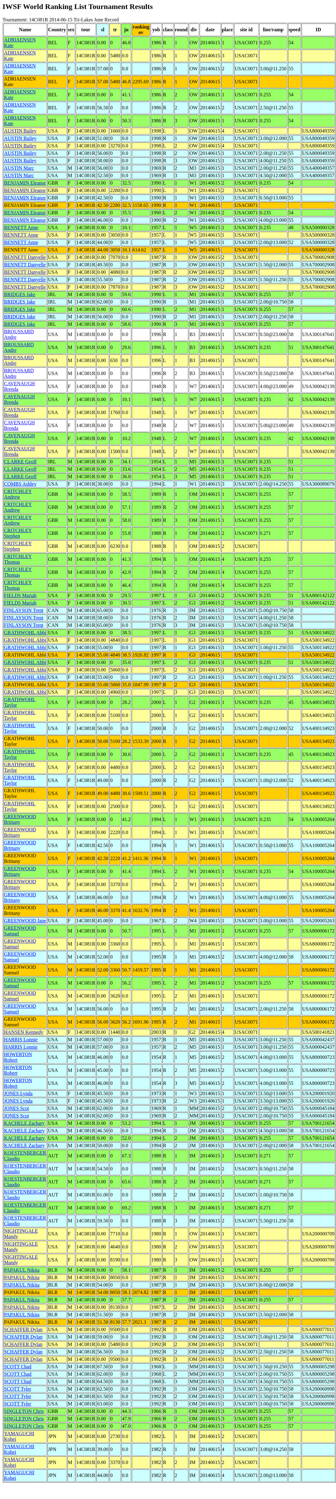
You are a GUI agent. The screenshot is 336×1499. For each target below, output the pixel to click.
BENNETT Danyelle (25, 257)
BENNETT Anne (21, 227)
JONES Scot (16, 1108)
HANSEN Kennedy (23, 1032)
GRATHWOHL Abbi (25, 632)
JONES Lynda (18, 1093)
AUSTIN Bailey (20, 130)
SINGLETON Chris (24, 1411)
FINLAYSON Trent (23, 610)
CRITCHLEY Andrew (18, 494)
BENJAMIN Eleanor (25, 183)
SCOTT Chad (17, 1366)
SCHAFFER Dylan (23, 1329)
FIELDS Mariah (20, 595)
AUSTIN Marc (19, 168)
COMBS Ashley (20, 484)
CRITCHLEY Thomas (18, 559)
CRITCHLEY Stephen (18, 533)
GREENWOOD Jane (25, 920)
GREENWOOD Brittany (20, 819)
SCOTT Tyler (17, 1389)
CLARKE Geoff (20, 461)
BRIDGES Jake (19, 294)
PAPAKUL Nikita (21, 1270)
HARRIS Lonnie (21, 1039)
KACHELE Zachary (24, 1123)
